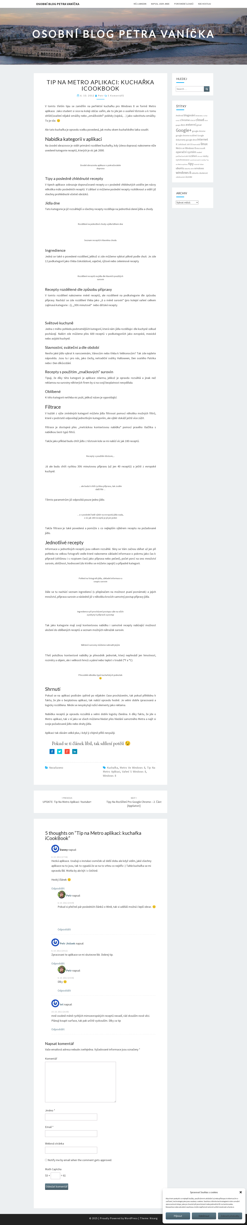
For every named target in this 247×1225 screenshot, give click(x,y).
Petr (101, 95)
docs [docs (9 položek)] (183, 124)
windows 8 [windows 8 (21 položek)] (183, 172)
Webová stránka (54, 1143)
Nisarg (154, 1218)
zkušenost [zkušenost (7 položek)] (203, 173)
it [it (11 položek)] (177, 144)
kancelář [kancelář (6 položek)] (196, 144)
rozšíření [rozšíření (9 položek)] (192, 156)
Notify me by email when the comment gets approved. (78, 1160)
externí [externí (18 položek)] (191, 125)
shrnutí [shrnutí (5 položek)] (200, 156)
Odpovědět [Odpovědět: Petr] (64, 929)
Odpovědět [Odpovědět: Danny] (58, 888)
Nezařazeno (56, 767)
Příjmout (178, 1215)
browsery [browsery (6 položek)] (199, 115)
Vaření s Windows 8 (134, 771)
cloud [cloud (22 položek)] (200, 120)
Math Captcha (53, 1169)
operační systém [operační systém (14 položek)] (186, 152)
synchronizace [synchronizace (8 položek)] (183, 159)
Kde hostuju (204, 3)
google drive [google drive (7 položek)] (191, 139)
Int (61, 1004)
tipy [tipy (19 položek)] (191, 164)
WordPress (131, 1218)
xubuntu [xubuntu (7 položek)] (195, 173)
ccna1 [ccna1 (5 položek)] (178, 120)
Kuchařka (112, 767)
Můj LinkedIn (140, 3)
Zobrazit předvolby (230, 1215)
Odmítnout (204, 1215)
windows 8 (109, 775)
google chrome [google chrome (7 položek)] (198, 131)
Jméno (50, 1110)
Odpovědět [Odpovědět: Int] (58, 1029)
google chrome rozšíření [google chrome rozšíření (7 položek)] (186, 135)
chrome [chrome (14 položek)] (185, 120)
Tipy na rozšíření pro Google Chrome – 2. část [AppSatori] (133, 802)
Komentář (51, 1058)
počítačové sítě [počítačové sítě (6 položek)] (182, 156)
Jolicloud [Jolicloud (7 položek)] (182, 144)
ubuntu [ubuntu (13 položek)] (180, 168)
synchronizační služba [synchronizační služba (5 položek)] (198, 160)
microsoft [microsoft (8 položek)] (200, 148)
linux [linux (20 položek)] (204, 144)
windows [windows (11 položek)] (199, 168)
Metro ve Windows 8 (132, 767)
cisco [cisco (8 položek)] (192, 120)
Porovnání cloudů (183, 3)
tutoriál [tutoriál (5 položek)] (196, 164)
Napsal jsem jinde (160, 3)
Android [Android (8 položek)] (179, 115)
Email (49, 1127)
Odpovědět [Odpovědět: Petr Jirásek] (58, 963)
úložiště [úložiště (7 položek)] (188, 177)
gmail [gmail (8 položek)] (198, 125)
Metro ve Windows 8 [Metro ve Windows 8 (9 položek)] (186, 148)
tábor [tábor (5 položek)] (202, 164)
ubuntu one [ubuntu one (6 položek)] (189, 168)
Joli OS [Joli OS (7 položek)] (189, 144)
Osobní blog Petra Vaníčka (57, 4)
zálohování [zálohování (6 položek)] (180, 177)
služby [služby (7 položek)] (205, 156)
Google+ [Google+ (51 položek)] (184, 130)
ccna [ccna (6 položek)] (205, 115)
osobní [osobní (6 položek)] (199, 152)
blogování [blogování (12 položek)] (189, 115)
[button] (240, 1192)
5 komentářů (116, 95)
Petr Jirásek (67, 943)
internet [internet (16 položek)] (202, 139)
